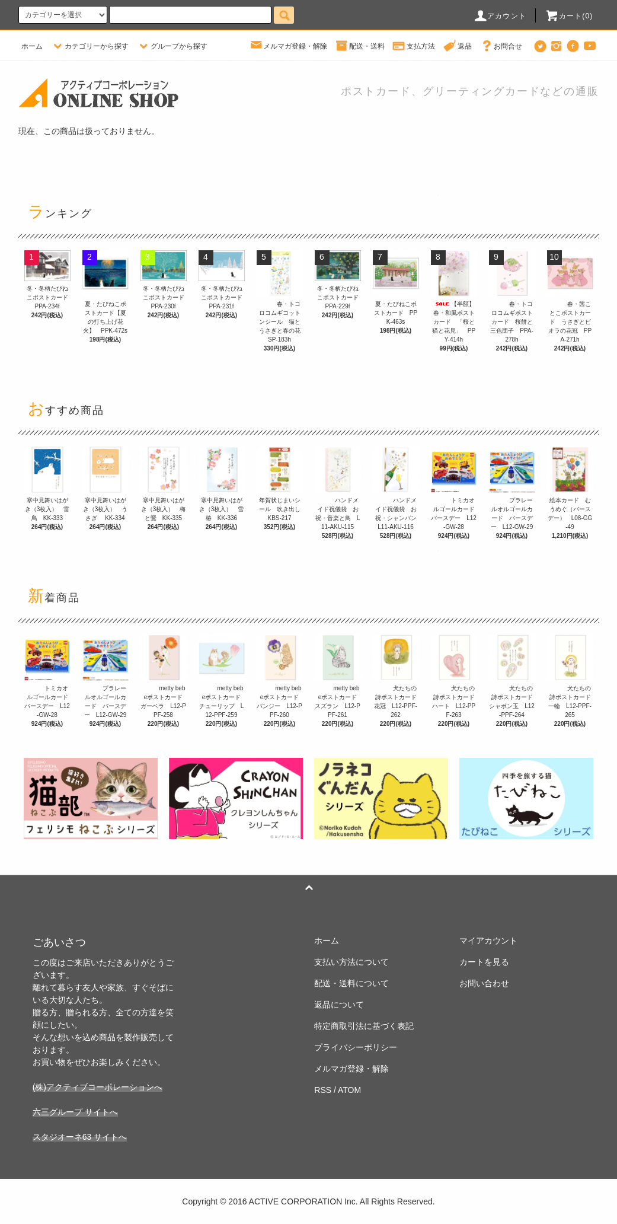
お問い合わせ (484, 983)
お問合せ (500, 46)
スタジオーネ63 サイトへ (80, 1137)
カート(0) (569, 16)
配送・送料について (351, 983)
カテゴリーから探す (89, 46)
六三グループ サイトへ (75, 1112)
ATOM (349, 1090)
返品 (457, 46)
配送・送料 (360, 46)
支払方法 (413, 46)
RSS (322, 1090)
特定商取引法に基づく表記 (364, 1026)
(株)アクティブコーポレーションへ (97, 1087)
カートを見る (484, 962)
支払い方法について (351, 962)
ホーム (32, 46)
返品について (339, 1004)
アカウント (499, 16)
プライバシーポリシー (355, 1047)
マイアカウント (488, 940)
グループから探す (171, 46)
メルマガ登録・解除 (288, 46)
